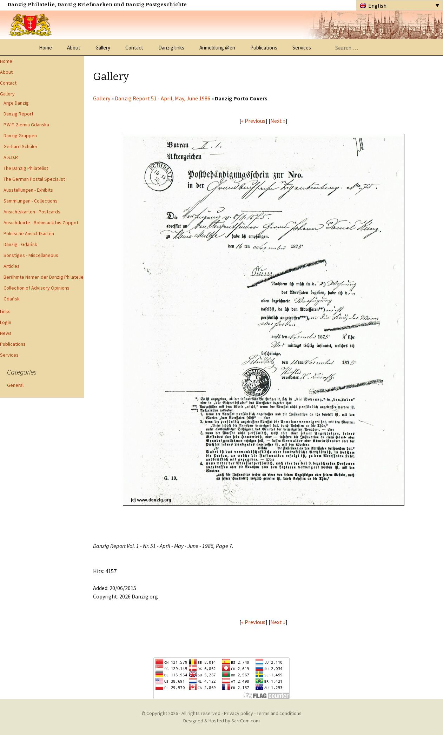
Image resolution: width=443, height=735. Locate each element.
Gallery (102, 47)
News (6, 333)
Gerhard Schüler (21, 146)
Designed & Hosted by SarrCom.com (221, 720)
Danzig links (171, 47)
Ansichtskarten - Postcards (32, 211)
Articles (12, 266)
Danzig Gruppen (20, 135)
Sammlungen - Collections (31, 201)
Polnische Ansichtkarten (29, 233)
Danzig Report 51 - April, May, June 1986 (162, 98)
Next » (277, 120)
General (15, 385)
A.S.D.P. (11, 157)
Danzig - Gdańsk (20, 244)
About (73, 47)
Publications (263, 47)
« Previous (253, 120)
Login (5, 322)
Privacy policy (238, 713)
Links (5, 311)
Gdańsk (12, 299)
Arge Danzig (16, 103)
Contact (134, 47)
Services (301, 47)
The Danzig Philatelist (26, 168)
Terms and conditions (279, 713)
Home (45, 47)
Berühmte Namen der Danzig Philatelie (44, 277)
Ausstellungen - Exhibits (28, 190)
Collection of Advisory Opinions (37, 288)
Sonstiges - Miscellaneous (31, 255)
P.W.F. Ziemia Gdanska (26, 124)
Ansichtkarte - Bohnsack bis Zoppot (41, 222)
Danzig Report (18, 114)
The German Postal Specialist (34, 179)
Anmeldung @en (217, 47)
